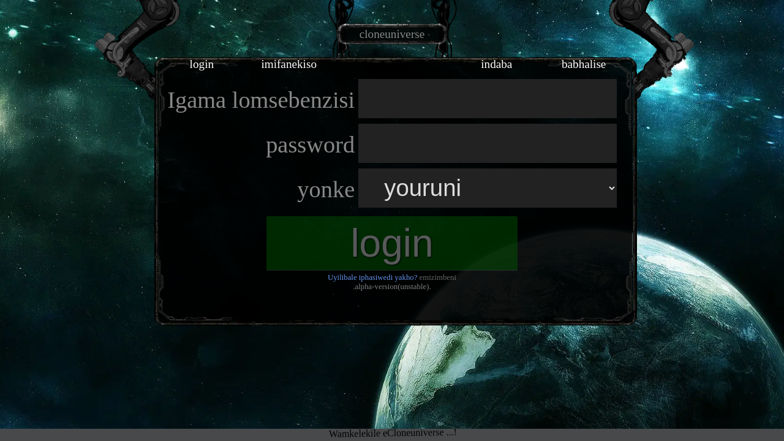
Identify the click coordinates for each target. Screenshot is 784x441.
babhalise (584, 64)
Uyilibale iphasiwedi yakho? (372, 277)
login (202, 64)
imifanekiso (289, 64)
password (310, 144)
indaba (496, 64)
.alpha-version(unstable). (392, 286)
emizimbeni (438, 277)
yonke (326, 189)
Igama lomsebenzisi (261, 100)
